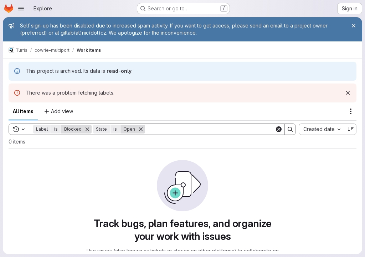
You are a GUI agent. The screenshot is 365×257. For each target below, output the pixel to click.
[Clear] (278, 129)
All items (23, 111)
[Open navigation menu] (21, 8)
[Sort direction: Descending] (350, 129)
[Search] (209, 129)
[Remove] (87, 129)
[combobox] (322, 129)
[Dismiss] (348, 93)
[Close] (353, 25)
